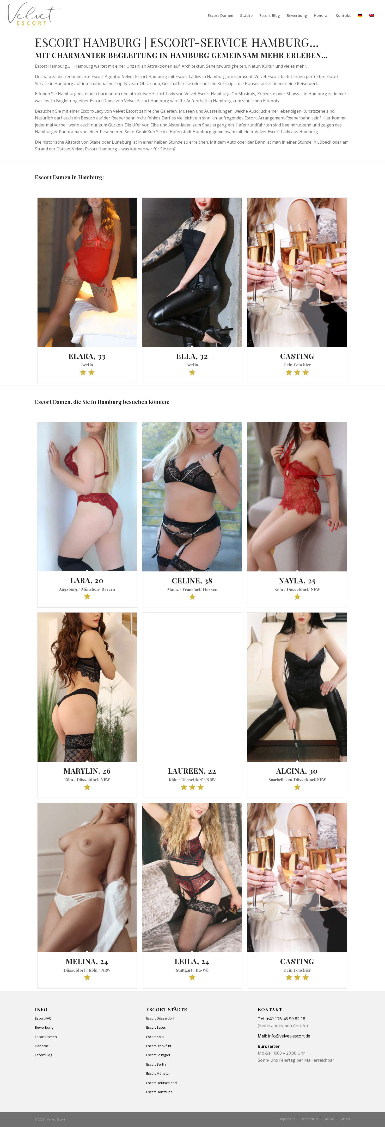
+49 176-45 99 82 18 (285, 1019)
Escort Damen (46, 1036)
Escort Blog (43, 1055)
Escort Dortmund (159, 1092)
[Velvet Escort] (35, 15)
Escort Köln (155, 1036)
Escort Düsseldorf (160, 1018)
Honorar (41, 1045)
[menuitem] (220, 15)
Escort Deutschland (161, 1082)
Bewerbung (44, 1027)
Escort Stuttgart (158, 1055)
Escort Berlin (156, 1064)
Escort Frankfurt (158, 1045)
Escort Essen (156, 1027)
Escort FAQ (43, 1018)
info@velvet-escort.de (289, 1036)
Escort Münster (158, 1073)
